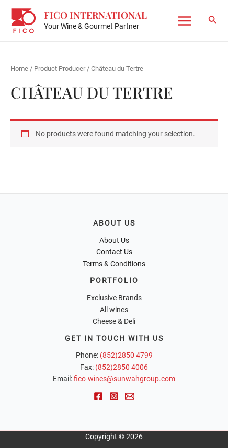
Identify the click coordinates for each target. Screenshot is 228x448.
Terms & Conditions (114, 264)
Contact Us (114, 251)
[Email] (129, 396)
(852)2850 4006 (121, 367)
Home (19, 69)
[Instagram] (114, 396)
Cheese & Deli (114, 321)
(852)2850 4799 (126, 355)
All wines (114, 309)
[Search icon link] (213, 20)
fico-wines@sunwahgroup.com (124, 378)
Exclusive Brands (114, 297)
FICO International (95, 14)
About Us (114, 240)
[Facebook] (98, 396)
